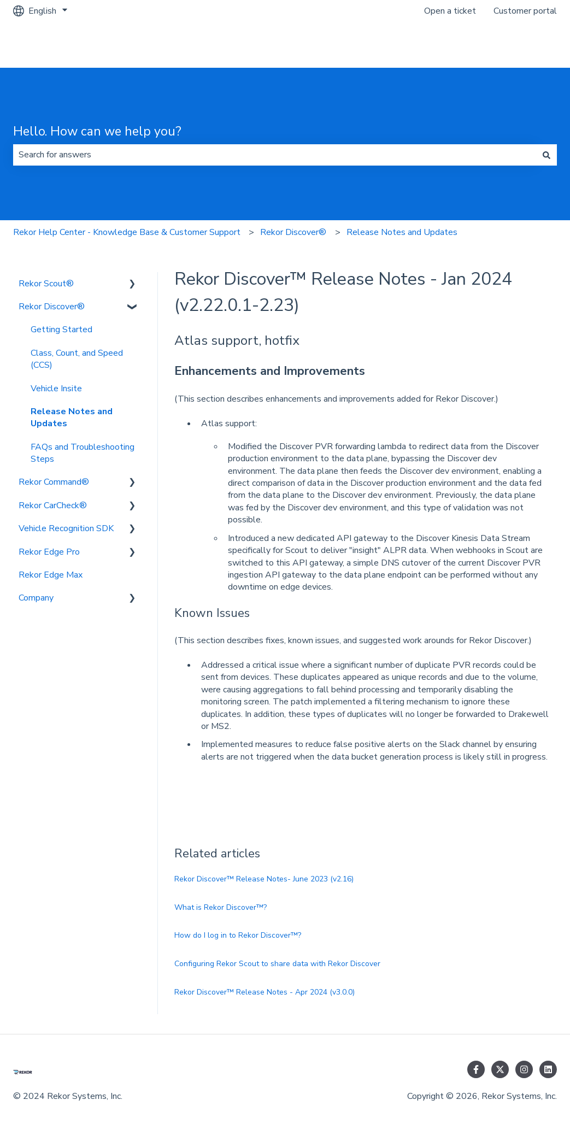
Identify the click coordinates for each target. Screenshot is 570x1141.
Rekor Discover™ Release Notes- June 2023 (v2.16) (264, 879)
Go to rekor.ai (520, 45)
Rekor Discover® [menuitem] (52, 307)
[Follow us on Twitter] (500, 1069)
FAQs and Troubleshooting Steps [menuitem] (82, 453)
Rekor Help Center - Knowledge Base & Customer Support (126, 232)
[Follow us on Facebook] (476, 1069)
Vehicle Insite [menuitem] (56, 389)
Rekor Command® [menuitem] (54, 482)
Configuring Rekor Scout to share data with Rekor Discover (277, 963)
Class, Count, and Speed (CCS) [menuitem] (77, 359)
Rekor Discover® (293, 232)
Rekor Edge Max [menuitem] (51, 575)
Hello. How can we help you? (97, 131)
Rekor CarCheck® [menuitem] (53, 505)
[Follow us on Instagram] (524, 1069)
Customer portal (525, 11)
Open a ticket (450, 11)
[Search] (546, 154)
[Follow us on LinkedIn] (548, 1069)
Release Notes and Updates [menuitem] (72, 417)
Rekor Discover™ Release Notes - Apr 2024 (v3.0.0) (264, 992)
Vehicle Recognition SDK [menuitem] (66, 528)
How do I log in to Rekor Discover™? (237, 935)
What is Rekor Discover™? (220, 907)
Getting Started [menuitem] (61, 330)
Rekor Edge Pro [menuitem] (49, 552)
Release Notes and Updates (401, 232)
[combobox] (274, 154)
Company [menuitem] (36, 598)
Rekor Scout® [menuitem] (46, 284)
